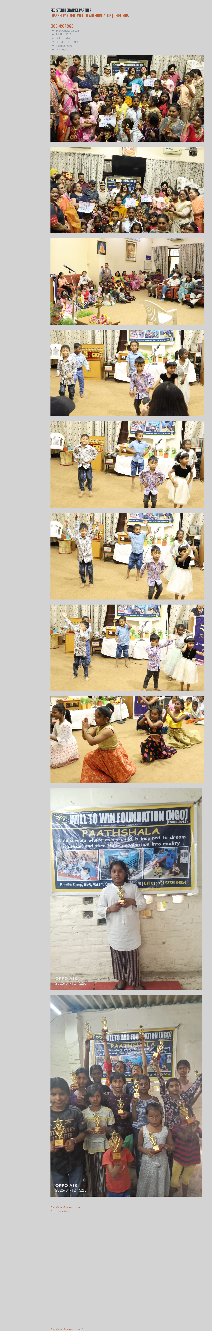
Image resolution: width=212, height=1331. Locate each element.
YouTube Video (59, 1211)
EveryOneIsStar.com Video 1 (66, 1207)
